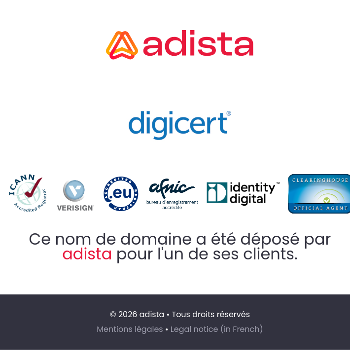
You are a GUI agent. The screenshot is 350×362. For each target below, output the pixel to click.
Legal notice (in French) (217, 329)
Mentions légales (130, 329)
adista (87, 254)
